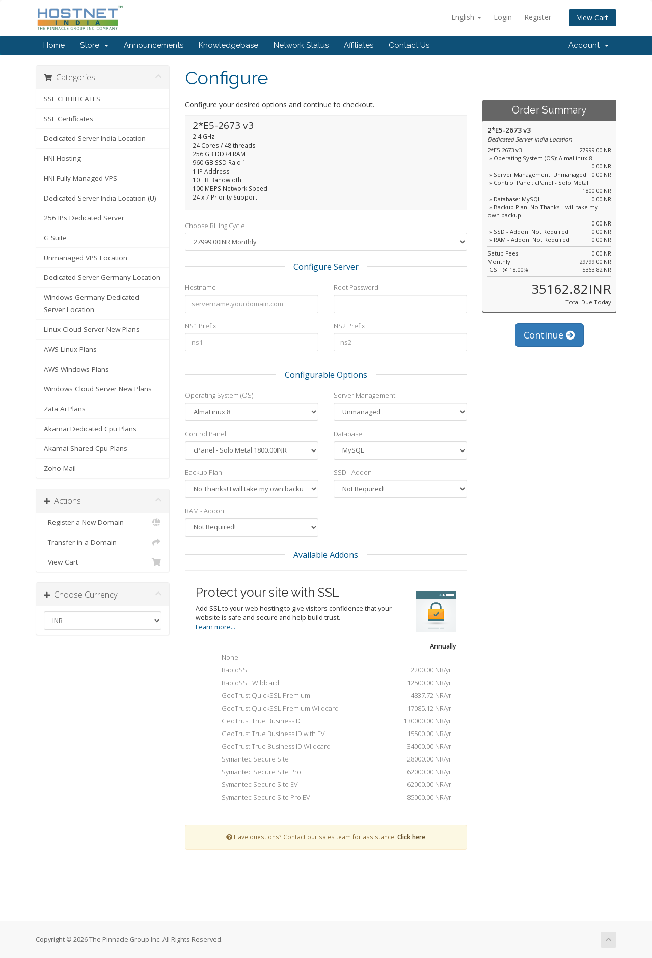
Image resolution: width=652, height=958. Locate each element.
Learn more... (215, 627)
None (329, 658)
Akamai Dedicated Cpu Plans (90, 428)
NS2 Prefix (349, 325)
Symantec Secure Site (329, 760)
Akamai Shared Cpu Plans (85, 448)
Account (588, 45)
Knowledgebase (228, 45)
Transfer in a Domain (102, 542)
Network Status (301, 45)
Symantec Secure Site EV (329, 785)
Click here (411, 837)
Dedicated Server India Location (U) (100, 198)
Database (348, 433)
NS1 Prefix (200, 325)
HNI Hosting (62, 158)
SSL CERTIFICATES (72, 98)
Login (503, 17)
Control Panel (205, 433)
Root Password (356, 287)
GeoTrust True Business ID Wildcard (329, 747)
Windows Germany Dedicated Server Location (91, 303)
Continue (549, 335)
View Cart (592, 17)
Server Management (364, 395)
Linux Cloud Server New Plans (92, 329)
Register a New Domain (102, 522)
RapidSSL (329, 671)
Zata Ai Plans (65, 408)
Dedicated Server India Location (95, 138)
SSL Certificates (68, 118)
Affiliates (358, 45)
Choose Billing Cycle (215, 225)
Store (94, 45)
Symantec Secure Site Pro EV (329, 798)
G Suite (55, 237)
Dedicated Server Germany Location (102, 277)
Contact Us (409, 45)
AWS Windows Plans (76, 369)
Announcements (153, 45)
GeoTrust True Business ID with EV (329, 734)
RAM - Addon (204, 510)
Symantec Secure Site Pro (329, 772)
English (466, 17)
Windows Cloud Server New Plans (98, 388)
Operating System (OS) (219, 395)
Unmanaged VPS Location (85, 257)
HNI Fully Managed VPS (80, 178)
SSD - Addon (353, 472)
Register (537, 17)
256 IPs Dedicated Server (84, 217)
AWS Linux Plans (70, 349)
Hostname (200, 287)
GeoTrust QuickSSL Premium (329, 696)
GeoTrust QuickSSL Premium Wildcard (329, 709)
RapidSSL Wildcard (329, 683)
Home (54, 45)
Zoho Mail (60, 468)
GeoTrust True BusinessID (329, 721)
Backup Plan (203, 472)
